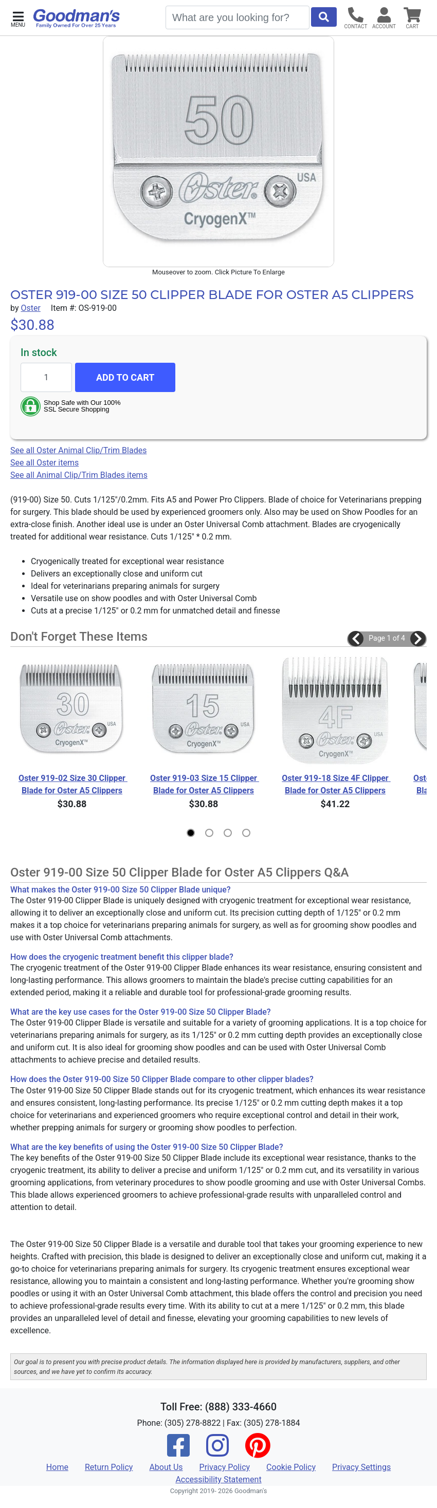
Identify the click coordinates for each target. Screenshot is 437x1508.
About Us (166, 1467)
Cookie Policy (291, 1467)
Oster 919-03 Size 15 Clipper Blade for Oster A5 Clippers (204, 784)
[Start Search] (324, 17)
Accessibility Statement (218, 1479)
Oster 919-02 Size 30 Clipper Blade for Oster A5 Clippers (73, 784)
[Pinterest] (257, 1452)
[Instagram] (217, 1452)
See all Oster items (44, 463)
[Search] (237, 17)
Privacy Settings (361, 1467)
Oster (30, 308)
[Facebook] (178, 1452)
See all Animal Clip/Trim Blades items (79, 475)
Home (57, 1467)
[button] (18, 18)
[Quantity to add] (46, 377)
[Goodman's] (76, 18)
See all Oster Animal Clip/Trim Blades (78, 450)
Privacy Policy (224, 1467)
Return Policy (109, 1467)
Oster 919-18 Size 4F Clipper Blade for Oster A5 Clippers (336, 784)
